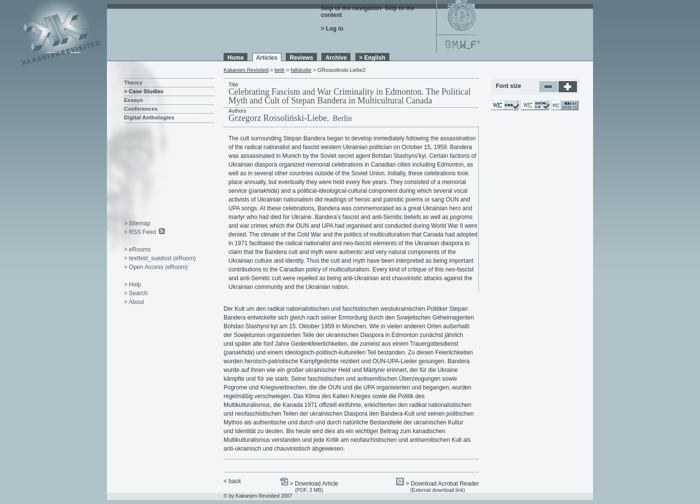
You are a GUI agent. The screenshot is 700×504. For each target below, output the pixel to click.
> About (134, 302)
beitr (280, 70)
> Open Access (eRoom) (156, 267)
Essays (133, 100)
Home (236, 57)
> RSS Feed (140, 232)
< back (232, 481)
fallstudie (301, 70)
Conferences (141, 109)
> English (372, 57)
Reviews (301, 57)
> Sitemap (137, 223)
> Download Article (314, 483)
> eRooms (137, 249)
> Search (135, 293)
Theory (133, 82)
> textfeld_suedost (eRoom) (160, 258)
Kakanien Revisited (246, 70)
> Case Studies (143, 91)
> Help (132, 284)
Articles (267, 57)
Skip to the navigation (351, 8)
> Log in (332, 28)
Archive (336, 57)
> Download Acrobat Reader (442, 483)
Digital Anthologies (149, 117)
